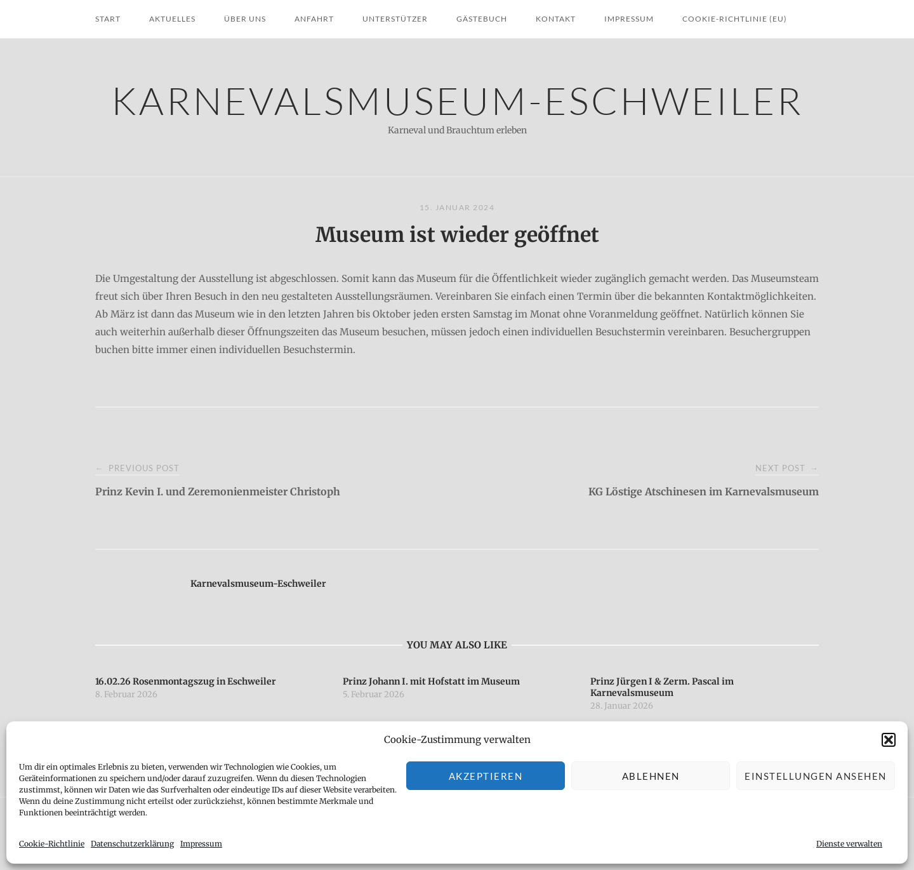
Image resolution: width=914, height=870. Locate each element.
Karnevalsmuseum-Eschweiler (457, 100)
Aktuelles (172, 18)
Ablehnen (651, 776)
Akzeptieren (486, 776)
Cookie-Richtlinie (51, 843)
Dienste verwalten (849, 843)
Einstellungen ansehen (816, 776)
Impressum (201, 843)
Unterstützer (395, 18)
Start (108, 18)
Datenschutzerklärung (132, 843)
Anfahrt (314, 18)
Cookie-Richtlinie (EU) (734, 18)
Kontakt (556, 18)
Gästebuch (481, 18)
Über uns (245, 18)
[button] (888, 739)
